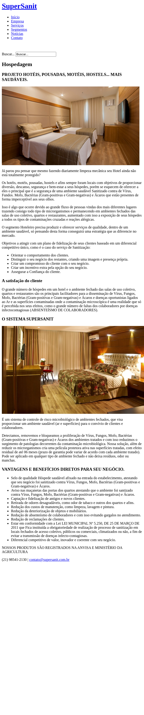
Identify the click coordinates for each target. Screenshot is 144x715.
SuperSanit (19, 6)
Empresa (17, 21)
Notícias (17, 34)
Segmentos (19, 29)
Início (15, 17)
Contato (17, 38)
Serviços (17, 25)
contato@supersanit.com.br (49, 560)
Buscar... (8, 54)
